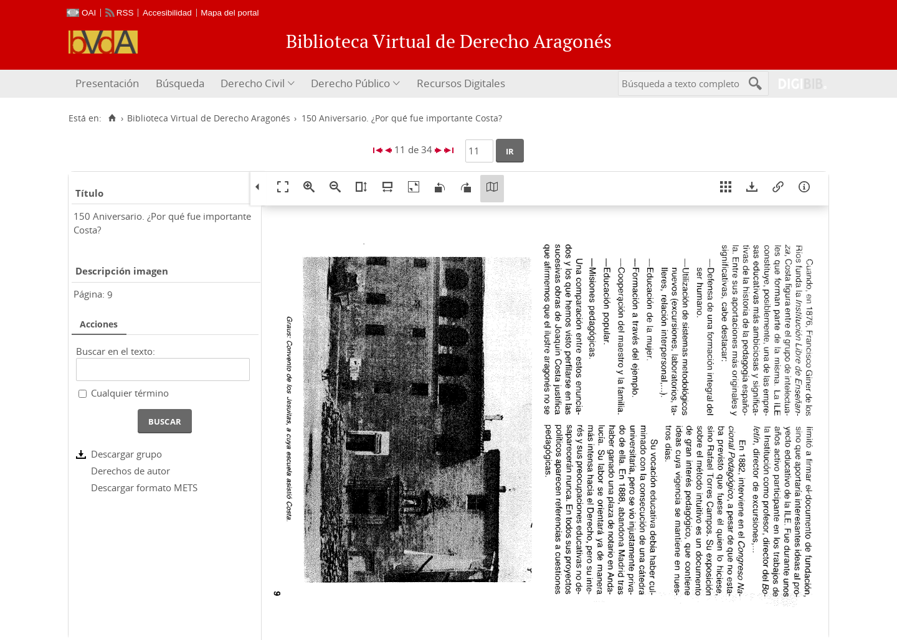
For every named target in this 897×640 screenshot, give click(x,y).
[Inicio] (112, 118)
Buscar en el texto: (115, 351)
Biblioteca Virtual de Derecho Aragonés (208, 118)
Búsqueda (180, 83)
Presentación (107, 83)
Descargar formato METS (144, 487)
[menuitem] (108, 84)
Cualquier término (130, 393)
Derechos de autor (130, 470)
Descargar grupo (126, 454)
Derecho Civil (253, 83)
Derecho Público (350, 83)
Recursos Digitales (461, 83)
